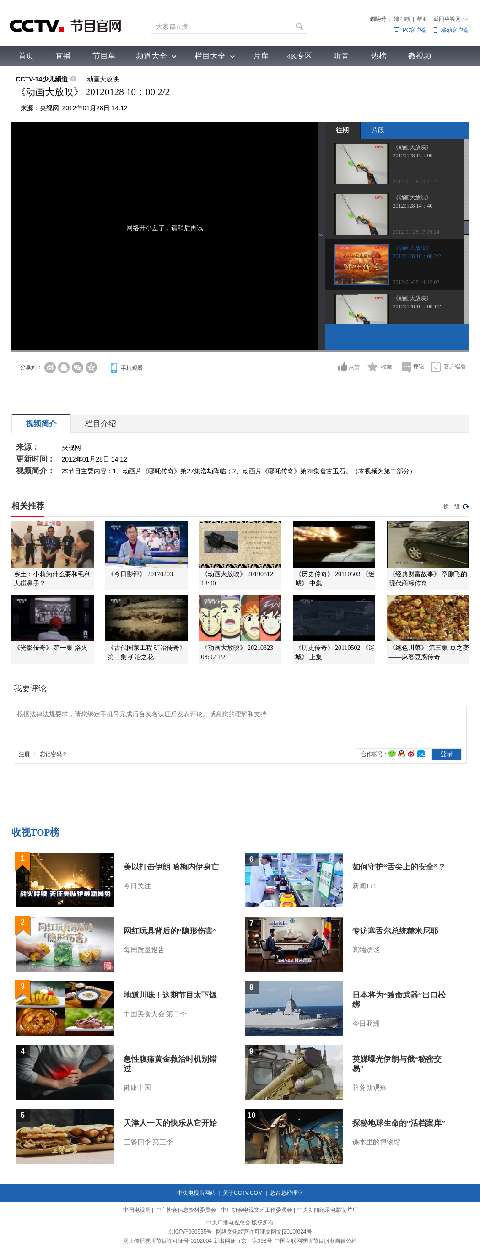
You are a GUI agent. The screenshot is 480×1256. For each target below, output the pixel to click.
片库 (261, 56)
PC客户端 (415, 30)
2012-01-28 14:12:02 (416, 282)
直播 (63, 56)
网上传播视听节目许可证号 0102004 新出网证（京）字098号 (197, 1241)
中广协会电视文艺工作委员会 (256, 1210)
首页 (26, 56)
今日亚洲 (366, 1023)
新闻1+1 (364, 886)
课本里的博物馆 (376, 1142)
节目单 (104, 56)
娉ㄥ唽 (402, 19)
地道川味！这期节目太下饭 (170, 995)
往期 (342, 130)
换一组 (451, 506)
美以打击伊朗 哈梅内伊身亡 (171, 867)
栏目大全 (210, 56)
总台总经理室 (286, 1193)
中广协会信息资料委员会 (186, 1210)
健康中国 (137, 1087)
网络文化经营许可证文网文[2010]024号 (264, 1232)
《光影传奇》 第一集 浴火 (50, 647)
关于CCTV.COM (243, 1193)
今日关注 (137, 886)
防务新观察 (369, 1087)
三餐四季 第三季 (148, 1142)
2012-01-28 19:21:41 (416, 181)
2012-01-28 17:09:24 (416, 232)
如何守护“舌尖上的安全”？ (399, 867)
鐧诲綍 (378, 19)
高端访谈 (366, 950)
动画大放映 (103, 79)
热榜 (379, 56)
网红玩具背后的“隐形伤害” (170, 931)
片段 (378, 130)
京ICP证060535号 (190, 1232)
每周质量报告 (144, 950)
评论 (418, 366)
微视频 (419, 56)
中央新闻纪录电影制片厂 (327, 1210)
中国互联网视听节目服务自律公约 (316, 1241)
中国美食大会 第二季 (155, 1014)
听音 (341, 56)
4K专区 (299, 56)
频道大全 (151, 56)
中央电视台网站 (196, 1193)
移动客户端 (455, 30)
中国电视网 (137, 1210)
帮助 (422, 19)
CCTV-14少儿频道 (42, 79)
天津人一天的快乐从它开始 (170, 1123)
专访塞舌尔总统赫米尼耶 (395, 931)
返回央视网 (451, 19)
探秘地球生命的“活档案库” (399, 1123)
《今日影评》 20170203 (140, 574)
